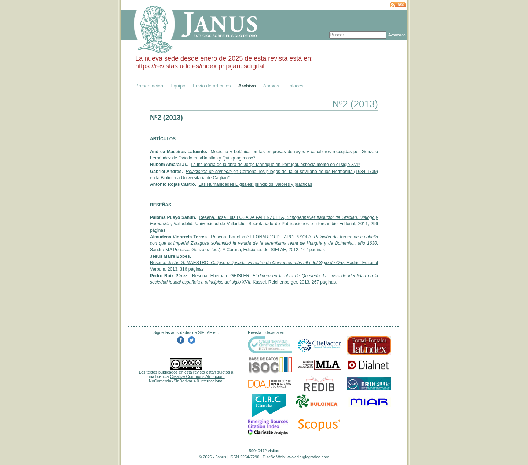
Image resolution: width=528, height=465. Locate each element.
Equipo (177, 86)
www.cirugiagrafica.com (308, 457)
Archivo (247, 86)
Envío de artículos (211, 86)
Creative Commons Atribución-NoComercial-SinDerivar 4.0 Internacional (187, 378)
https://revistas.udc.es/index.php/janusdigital (199, 66)
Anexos (271, 86)
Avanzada (397, 35)
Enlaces (294, 86)
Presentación (149, 86)
